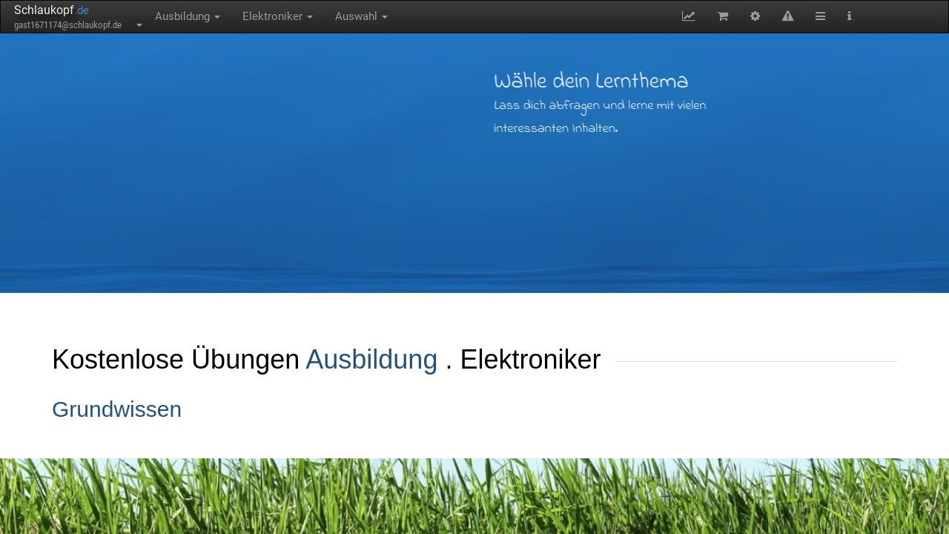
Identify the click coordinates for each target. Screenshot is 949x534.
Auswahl (361, 16)
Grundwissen (117, 409)
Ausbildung (187, 16)
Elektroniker (277, 16)
